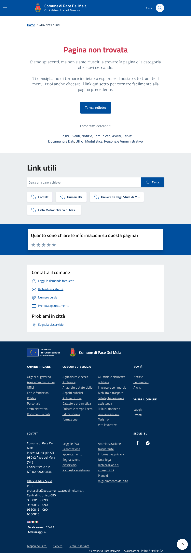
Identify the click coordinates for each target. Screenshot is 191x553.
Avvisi (116, 136)
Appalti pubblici (72, 392)
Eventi (75, 136)
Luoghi (64, 136)
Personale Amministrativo (123, 141)
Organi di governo (39, 376)
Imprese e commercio (112, 387)
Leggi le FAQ (70, 443)
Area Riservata (79, 546)
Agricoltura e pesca (75, 376)
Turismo (103, 419)
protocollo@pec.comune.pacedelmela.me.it (55, 490)
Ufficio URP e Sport (39, 481)
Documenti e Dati (61, 141)
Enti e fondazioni (38, 392)
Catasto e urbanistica (76, 403)
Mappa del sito (37, 546)
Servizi (127, 136)
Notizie (87, 136)
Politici (31, 398)
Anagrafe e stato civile (77, 387)
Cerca (152, 182)
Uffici (80, 141)
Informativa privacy (111, 454)
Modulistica (93, 141)
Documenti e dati (38, 414)
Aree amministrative (41, 382)
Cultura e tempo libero (77, 408)
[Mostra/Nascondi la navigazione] (4, 7)
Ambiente (68, 382)
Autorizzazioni (72, 398)
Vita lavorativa (107, 424)
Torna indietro (95, 107)
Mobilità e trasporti (111, 392)
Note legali (105, 459)
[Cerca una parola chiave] (84, 182)
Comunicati (102, 136)
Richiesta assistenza (76, 470)
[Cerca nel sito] (160, 8)
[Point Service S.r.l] (152, 550)
